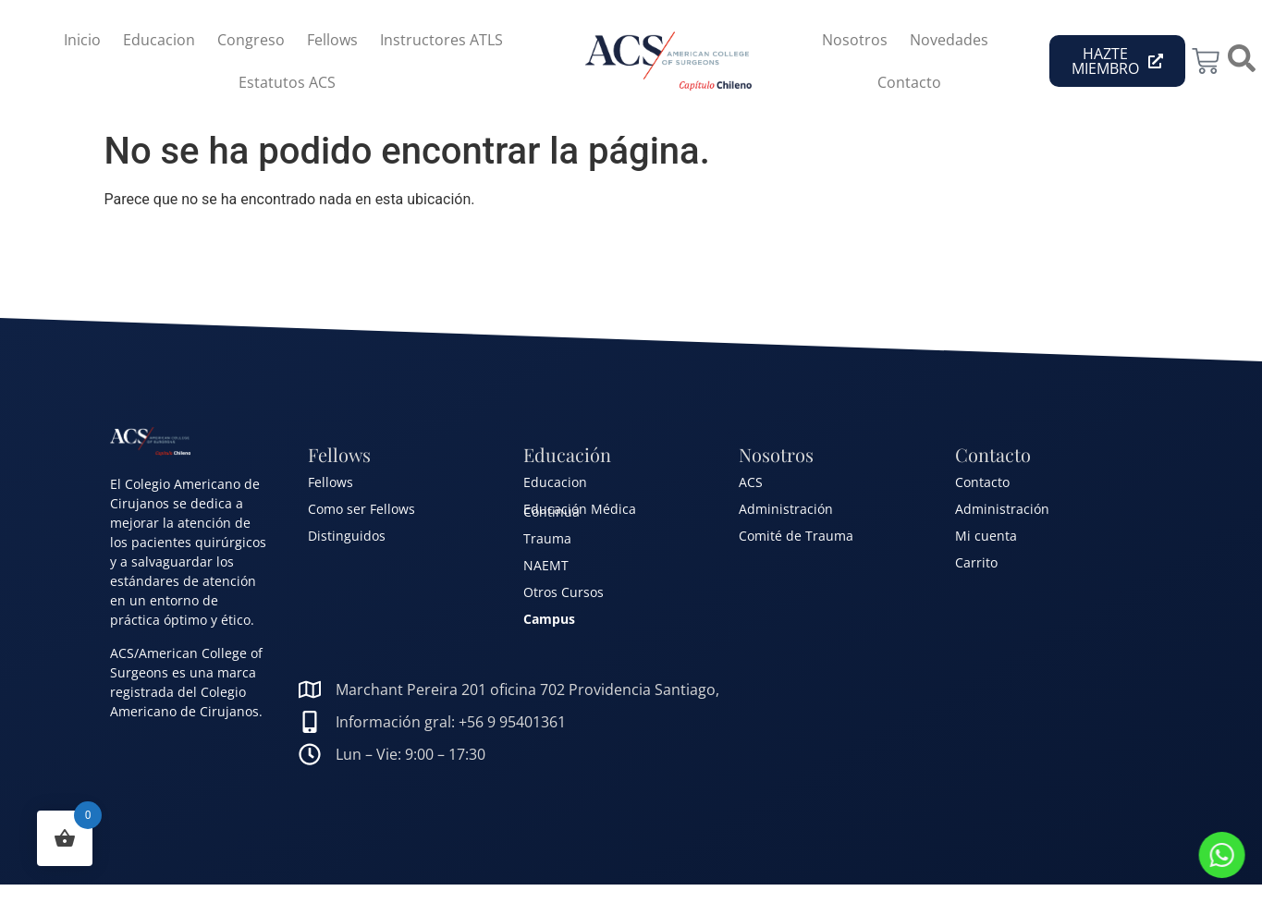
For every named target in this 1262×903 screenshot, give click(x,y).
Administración (786, 509)
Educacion (159, 40)
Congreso (251, 40)
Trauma (547, 538)
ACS (751, 482)
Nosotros (855, 40)
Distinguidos (347, 535)
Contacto (909, 82)
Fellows (332, 40)
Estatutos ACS (287, 82)
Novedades (949, 40)
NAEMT (546, 565)
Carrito (976, 562)
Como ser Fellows (361, 509)
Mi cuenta (986, 535)
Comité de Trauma (796, 535)
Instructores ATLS (441, 40)
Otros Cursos (563, 592)
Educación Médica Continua (579, 510)
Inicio (82, 40)
